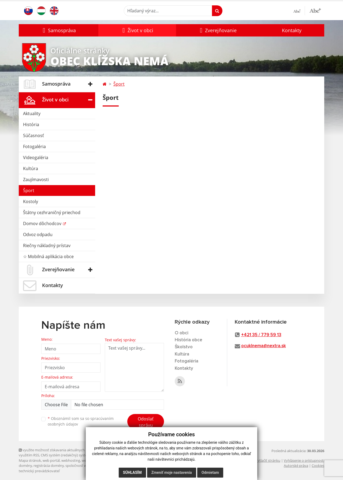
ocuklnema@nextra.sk (263, 346)
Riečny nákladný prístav (46, 245)
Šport (28, 190)
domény (25, 465)
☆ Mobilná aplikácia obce (48, 256)
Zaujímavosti (36, 179)
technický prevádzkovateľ (39, 470)
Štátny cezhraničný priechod (51, 212)
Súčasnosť (33, 135)
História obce (188, 340)
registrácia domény (48, 465)
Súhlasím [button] (132, 472)
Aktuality (31, 113)
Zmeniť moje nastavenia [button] (171, 472)
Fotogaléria (34, 146)
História (31, 124)
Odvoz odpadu (38, 234)
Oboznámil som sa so (81, 421)
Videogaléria (35, 157)
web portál (51, 460)
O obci (181, 333)
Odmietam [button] (210, 472)
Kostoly (30, 201)
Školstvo (184, 347)
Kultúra (30, 168)
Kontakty (291, 30)
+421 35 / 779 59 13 (261, 335)
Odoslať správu (146, 422)
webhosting (70, 460)
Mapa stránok (30, 460)
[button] (58, 30)
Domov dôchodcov (42, 223)
